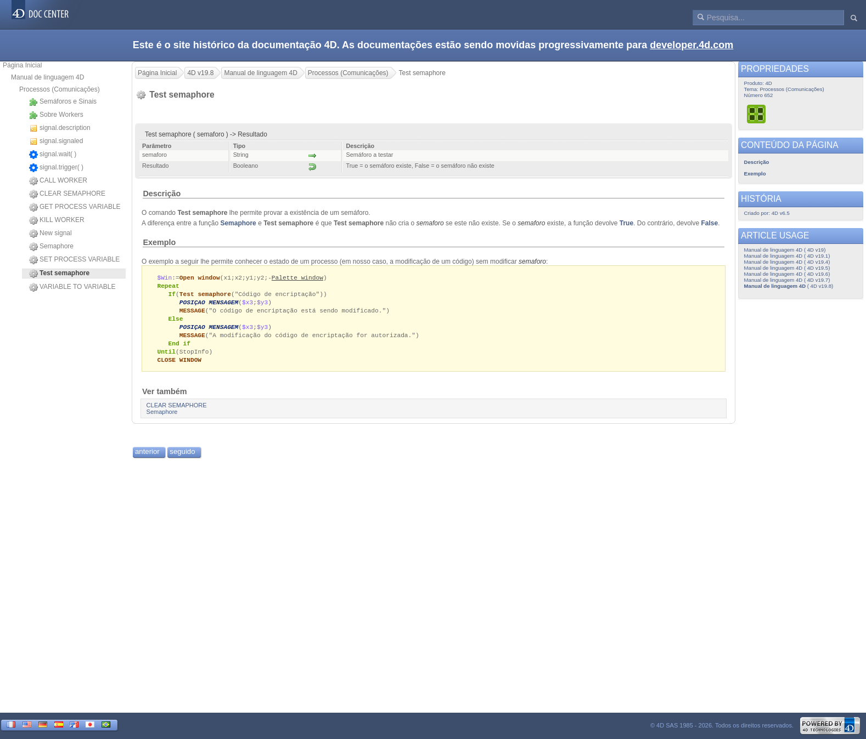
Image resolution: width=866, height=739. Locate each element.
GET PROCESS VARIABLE (75, 207)
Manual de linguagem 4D (47, 77)
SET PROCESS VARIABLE (74, 259)
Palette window (297, 278)
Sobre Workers (56, 115)
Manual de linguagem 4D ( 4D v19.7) (787, 280)
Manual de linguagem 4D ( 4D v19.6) (787, 274)
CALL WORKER (58, 181)
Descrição (162, 193)
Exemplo (159, 242)
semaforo (430, 223)
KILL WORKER (57, 220)
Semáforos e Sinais (63, 102)
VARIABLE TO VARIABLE (72, 287)
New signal (50, 233)
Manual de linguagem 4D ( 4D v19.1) (787, 256)
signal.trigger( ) (56, 167)
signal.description (60, 128)
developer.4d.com (691, 44)
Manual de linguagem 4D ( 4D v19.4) (787, 262)
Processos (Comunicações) (59, 89)
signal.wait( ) (52, 154)
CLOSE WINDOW (179, 365)
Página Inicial (22, 65)
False (709, 223)
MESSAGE (192, 313)
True (626, 223)
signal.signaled (56, 141)
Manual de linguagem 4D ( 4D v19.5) (787, 268)
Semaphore (51, 246)
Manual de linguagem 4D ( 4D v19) (785, 250)
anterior (147, 457)
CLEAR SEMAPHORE (67, 194)
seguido (182, 457)
